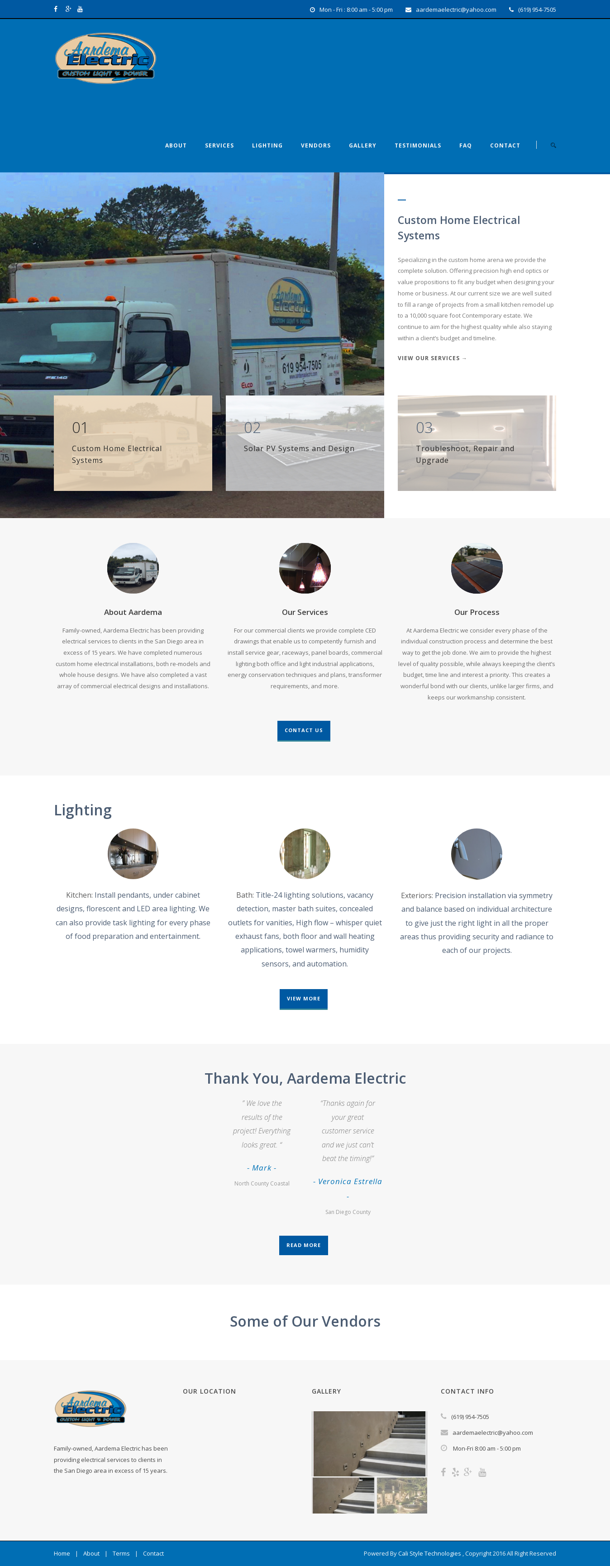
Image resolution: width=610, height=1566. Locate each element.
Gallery (362, 145)
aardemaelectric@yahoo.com (456, 9)
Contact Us (304, 730)
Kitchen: (79, 895)
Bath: (245, 895)
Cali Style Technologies (429, 1553)
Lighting (267, 145)
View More (303, 998)
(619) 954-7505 (537, 9)
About (176, 145)
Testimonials (418, 145)
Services (219, 145)
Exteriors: (417, 895)
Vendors (316, 145)
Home (62, 1553)
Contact (505, 145)
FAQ (465, 145)
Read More (303, 1245)
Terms (121, 1553)
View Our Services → (432, 358)
